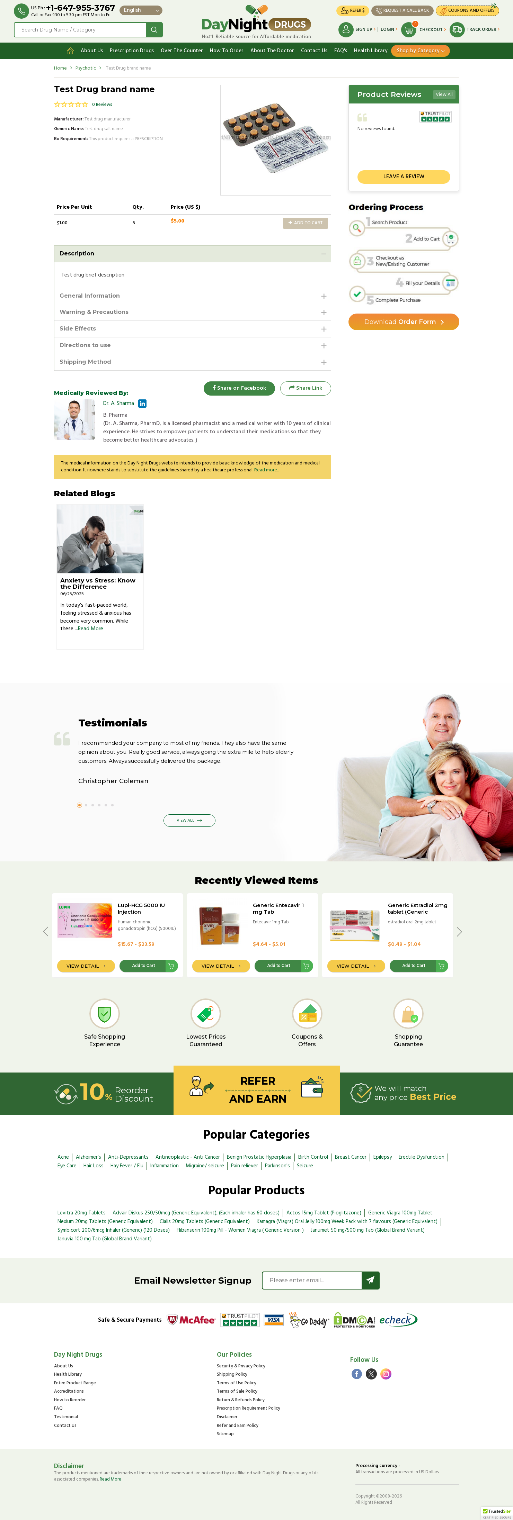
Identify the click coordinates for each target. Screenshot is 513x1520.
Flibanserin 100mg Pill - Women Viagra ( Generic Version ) (240, 1230)
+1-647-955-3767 (80, 8)
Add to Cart (306, 223)
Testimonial (66, 1417)
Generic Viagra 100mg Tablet (400, 1213)
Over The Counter (182, 51)
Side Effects (78, 328)
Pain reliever (244, 1166)
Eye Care (67, 1166)
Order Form (400, 322)
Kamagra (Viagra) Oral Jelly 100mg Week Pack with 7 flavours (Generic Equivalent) (347, 1222)
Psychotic (86, 68)
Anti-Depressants (128, 1157)
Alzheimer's (88, 1157)
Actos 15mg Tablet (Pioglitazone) (323, 1213)
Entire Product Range (75, 1383)
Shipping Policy (232, 1375)
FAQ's (340, 51)
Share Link (305, 388)
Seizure (305, 1166)
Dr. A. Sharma (118, 403)
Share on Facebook (239, 388)
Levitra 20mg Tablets (82, 1213)
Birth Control (313, 1157)
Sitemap (225, 1434)
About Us (92, 51)
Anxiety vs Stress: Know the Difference (97, 583)
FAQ (58, 1408)
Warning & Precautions (94, 312)
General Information (90, 295)
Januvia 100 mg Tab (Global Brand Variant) (105, 1239)
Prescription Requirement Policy (248, 1408)
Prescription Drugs (132, 51)
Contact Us (314, 51)
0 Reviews (102, 104)
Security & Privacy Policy (241, 1366)
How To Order (227, 51)
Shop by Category (418, 51)
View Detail (83, 966)
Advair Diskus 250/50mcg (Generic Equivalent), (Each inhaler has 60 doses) (196, 1213)
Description (77, 253)
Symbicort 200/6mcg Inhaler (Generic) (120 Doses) (114, 1230)
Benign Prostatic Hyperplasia (259, 1157)
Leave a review (403, 176)
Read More (90, 628)
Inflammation (164, 1166)
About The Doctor (272, 51)
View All (444, 95)
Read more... (266, 470)
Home (60, 68)
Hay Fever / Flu (126, 1166)
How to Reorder (70, 1400)
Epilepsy (382, 1157)
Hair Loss (93, 1166)
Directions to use (85, 345)
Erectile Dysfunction (421, 1157)
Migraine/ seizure (205, 1166)
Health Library (371, 51)
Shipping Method (85, 362)
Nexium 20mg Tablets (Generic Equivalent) (105, 1222)
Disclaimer (227, 1417)
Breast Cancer (350, 1157)
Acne (63, 1157)
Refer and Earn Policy (237, 1426)
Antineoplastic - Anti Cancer (188, 1157)
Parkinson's (277, 1166)
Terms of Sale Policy (237, 1391)
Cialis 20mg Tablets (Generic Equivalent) (205, 1222)
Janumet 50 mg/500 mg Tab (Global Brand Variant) (368, 1230)
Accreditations (69, 1391)
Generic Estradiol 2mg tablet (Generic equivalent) (418, 912)
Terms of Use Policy (236, 1383)
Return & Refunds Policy (241, 1400)
